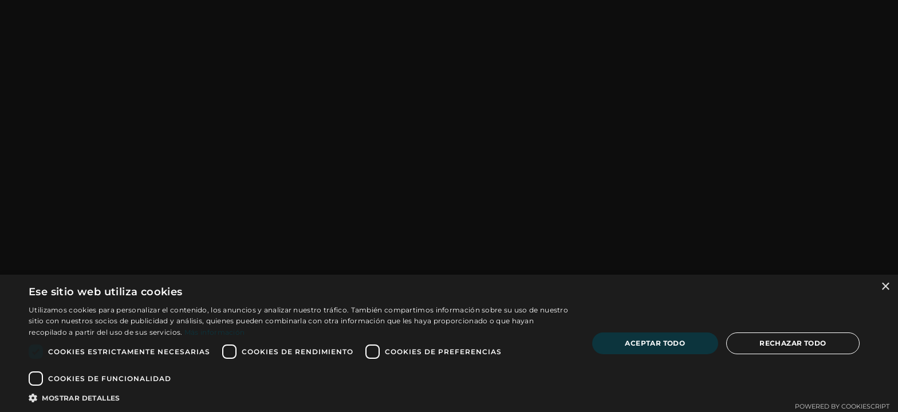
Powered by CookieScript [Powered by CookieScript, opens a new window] (842, 406)
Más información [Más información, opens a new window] (214, 332)
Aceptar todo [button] (655, 343)
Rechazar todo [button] (792, 343)
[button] (300, 397)
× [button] (885, 287)
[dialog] (449, 343)
